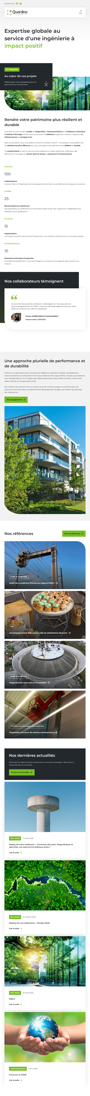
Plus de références (72, 534)
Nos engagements (14, 400)
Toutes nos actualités (20, 772)
